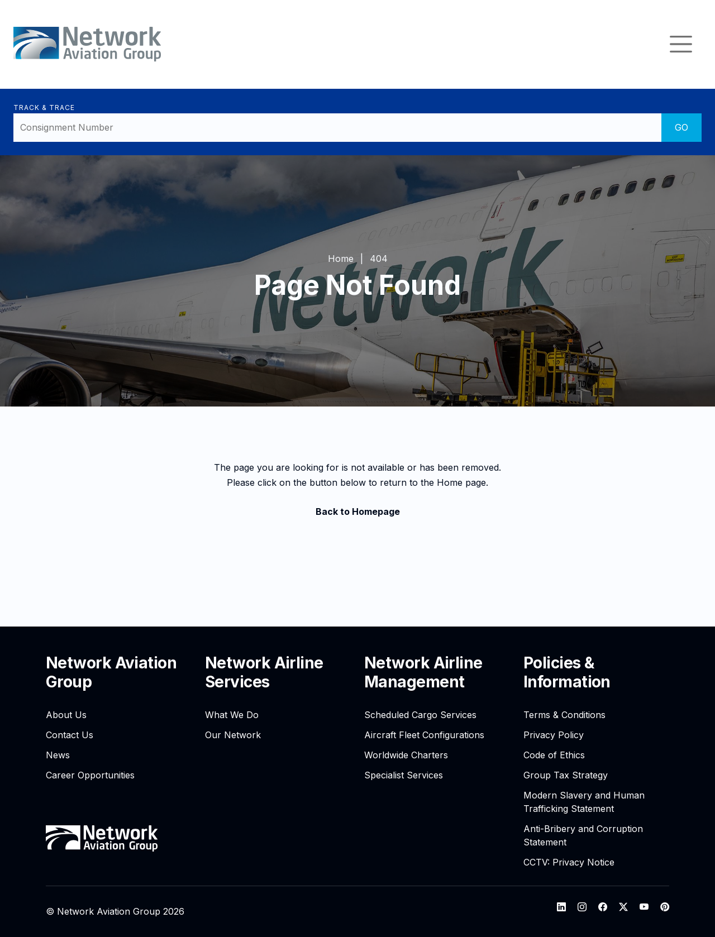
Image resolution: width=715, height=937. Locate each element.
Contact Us (69, 734)
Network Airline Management (423, 672)
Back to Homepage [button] (358, 511)
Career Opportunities (90, 775)
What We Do (232, 714)
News (58, 755)
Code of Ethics (554, 755)
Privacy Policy (553, 734)
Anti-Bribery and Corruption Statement (583, 835)
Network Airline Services (264, 672)
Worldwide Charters (406, 755)
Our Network (233, 734)
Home (341, 258)
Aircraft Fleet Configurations (424, 734)
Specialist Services (403, 775)
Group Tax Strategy (565, 775)
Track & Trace (43, 107)
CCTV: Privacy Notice (568, 862)
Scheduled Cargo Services (420, 714)
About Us (66, 714)
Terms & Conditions (564, 714)
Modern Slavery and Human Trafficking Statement (584, 802)
